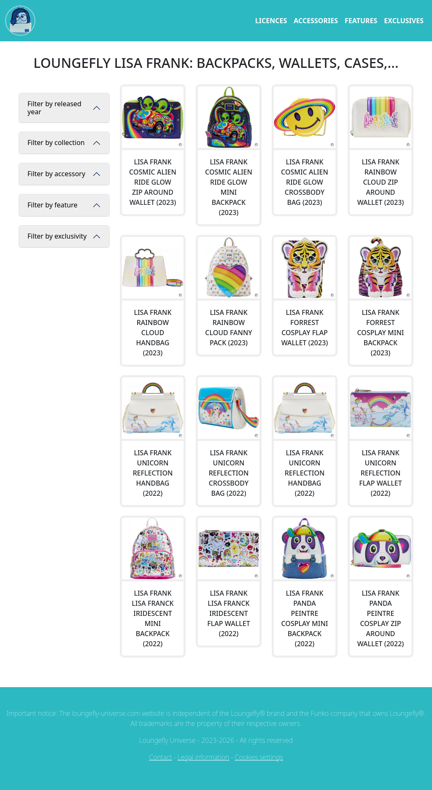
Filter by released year (54, 107)
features (361, 20)
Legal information (203, 757)
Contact (160, 757)
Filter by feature (52, 205)
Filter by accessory (56, 173)
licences (271, 20)
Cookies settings (259, 757)
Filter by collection (56, 142)
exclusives (404, 20)
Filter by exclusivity (57, 236)
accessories (316, 20)
